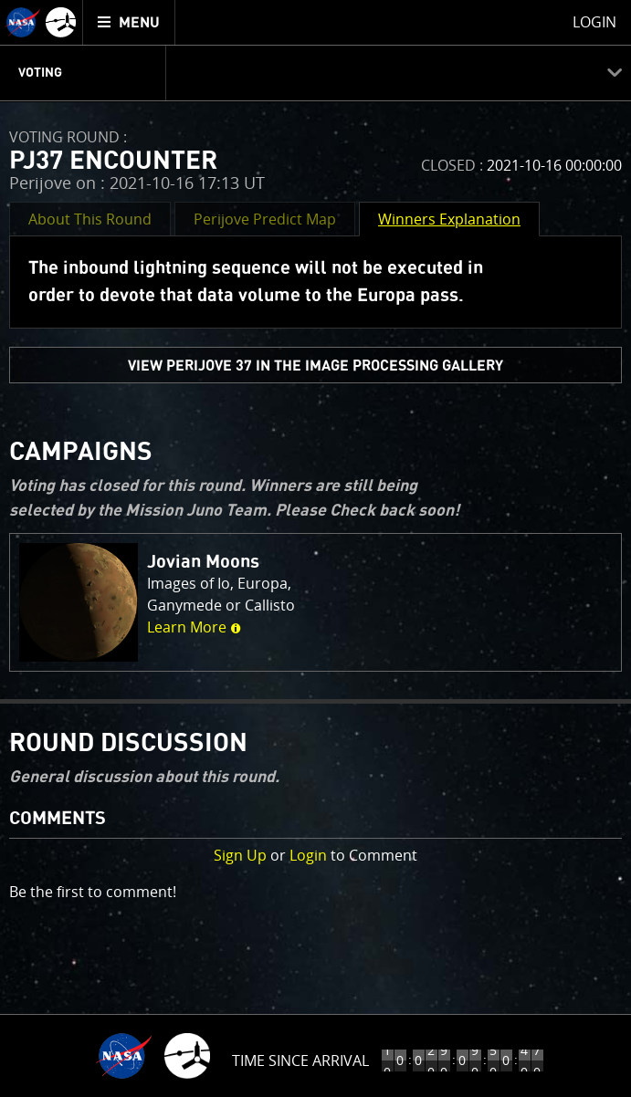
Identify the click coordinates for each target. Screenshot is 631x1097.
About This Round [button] (90, 219)
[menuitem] (129, 22)
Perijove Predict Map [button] (265, 219)
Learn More (194, 627)
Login (308, 855)
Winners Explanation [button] (449, 219)
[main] (315, 548)
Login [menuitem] (594, 22)
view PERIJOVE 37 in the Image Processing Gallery (315, 366)
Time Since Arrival (300, 1060)
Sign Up (240, 855)
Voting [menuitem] (40, 73)
